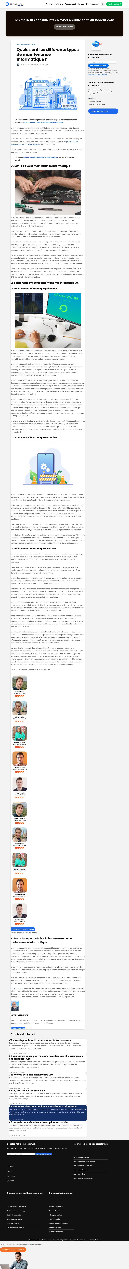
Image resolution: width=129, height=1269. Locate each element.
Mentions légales (55, 1227)
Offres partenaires (55, 1215)
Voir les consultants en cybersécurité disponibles (42, 122)
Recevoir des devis (23, 929)
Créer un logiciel (13, 1223)
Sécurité (33, 44)
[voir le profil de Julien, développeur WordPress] (48, 787)
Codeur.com (16, 988)
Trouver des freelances (74, 4)
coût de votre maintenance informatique (40, 157)
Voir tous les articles (17, 1028)
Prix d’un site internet (81, 1157)
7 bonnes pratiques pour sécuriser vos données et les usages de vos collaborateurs (46, 1057)
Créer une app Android (15, 1219)
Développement (25, 44)
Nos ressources (92, 4)
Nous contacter (54, 1211)
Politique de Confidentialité (97, 75)
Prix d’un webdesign (80, 1170)
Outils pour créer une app (16, 1211)
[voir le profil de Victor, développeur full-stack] (48, 711)
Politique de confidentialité (58, 1223)
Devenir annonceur (55, 1207)
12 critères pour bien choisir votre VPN (31, 1074)
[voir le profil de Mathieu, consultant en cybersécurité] (48, 762)
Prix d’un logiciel (79, 1174)
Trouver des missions (54, 4)
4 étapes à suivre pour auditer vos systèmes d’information (43, 1106)
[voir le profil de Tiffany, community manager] (48, 737)
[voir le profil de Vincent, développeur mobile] (48, 686)
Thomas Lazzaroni (23, 64)
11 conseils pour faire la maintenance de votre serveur (40, 1040)
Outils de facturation (14, 1215)
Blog (18, 44)
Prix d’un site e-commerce (83, 1166)
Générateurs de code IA (15, 1227)
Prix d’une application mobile (84, 1162)
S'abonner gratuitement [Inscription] (98, 65)
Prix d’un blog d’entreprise (83, 1178)
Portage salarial (54, 1219)
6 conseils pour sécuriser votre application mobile (38, 1122)
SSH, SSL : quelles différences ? (27, 1090)
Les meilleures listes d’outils (17, 1207)
